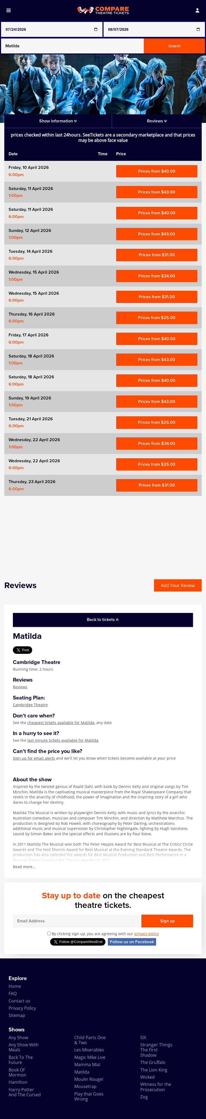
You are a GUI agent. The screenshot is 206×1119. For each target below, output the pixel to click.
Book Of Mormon (17, 1072)
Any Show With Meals (24, 1047)
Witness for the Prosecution (155, 1086)
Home (15, 986)
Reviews (20, 686)
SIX (143, 1037)
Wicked (147, 1077)
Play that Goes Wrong (89, 1096)
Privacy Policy (22, 1008)
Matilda (81, 1072)
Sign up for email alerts (34, 758)
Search (174, 46)
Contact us (19, 1001)
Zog (144, 1097)
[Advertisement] (103, 533)
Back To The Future (21, 1059)
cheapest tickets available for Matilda (60, 722)
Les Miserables (89, 1050)
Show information (58, 121)
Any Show (18, 1037)
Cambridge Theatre (30, 704)
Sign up (167, 921)
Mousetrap (85, 1086)
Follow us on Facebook (132, 942)
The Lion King (153, 1070)
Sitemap (17, 1015)
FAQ (13, 993)
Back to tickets (103, 619)
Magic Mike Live (89, 1057)
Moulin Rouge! (88, 1079)
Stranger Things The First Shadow (156, 1050)
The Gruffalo (152, 1062)
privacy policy (146, 933)
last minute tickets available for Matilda (62, 740)
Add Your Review (178, 585)
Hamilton (18, 1082)
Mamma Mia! (87, 1064)
